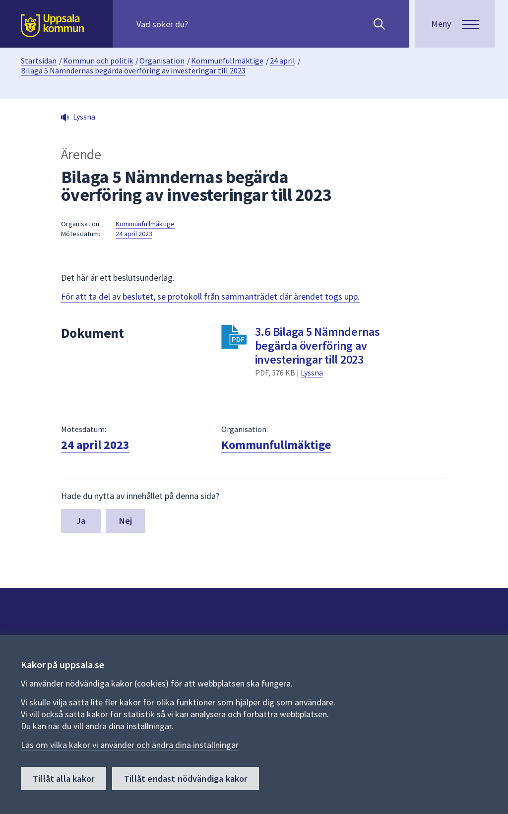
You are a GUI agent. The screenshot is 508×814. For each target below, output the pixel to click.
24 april (282, 60)
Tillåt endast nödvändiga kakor (185, 779)
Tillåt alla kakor (63, 779)
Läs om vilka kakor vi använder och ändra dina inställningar (130, 745)
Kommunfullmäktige (227, 60)
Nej (125, 520)
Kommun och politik (98, 60)
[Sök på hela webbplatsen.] (200, 24)
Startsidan (39, 60)
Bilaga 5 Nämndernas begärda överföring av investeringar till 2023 (133, 70)
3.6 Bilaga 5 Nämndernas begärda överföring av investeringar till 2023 (317, 345)
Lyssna (312, 372)
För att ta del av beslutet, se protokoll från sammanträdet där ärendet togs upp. (210, 296)
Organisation (162, 60)
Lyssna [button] (84, 117)
